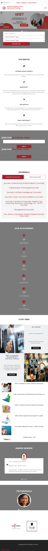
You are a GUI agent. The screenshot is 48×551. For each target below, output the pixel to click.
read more (36, 348)
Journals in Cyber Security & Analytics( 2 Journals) (24, 197)
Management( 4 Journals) (24, 209)
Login (18, 3)
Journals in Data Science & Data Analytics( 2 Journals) (24, 183)
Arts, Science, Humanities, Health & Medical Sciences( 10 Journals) (24, 215)
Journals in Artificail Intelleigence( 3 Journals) (24, 192)
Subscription (32, 3)
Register (24, 3)
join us (24, 146)
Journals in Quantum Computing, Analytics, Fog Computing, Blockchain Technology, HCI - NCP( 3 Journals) (24, 203)
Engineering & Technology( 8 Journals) (24, 188)
